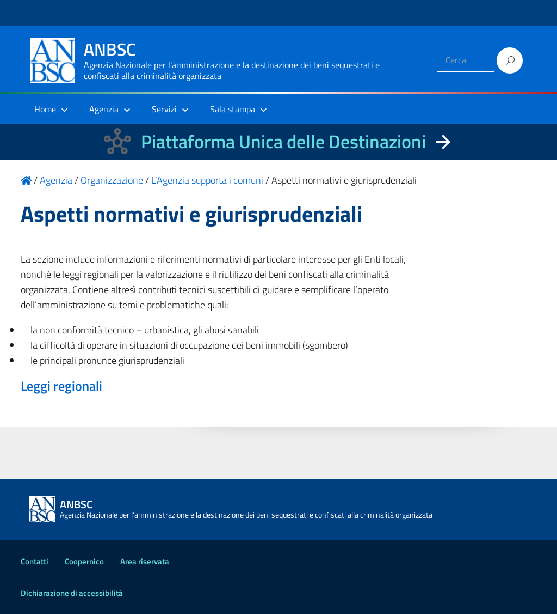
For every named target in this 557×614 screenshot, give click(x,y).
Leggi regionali (61, 386)
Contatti (34, 561)
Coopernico (84, 561)
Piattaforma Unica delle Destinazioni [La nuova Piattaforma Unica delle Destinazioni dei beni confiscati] (283, 141)
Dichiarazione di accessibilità (72, 593)
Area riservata (144, 561)
